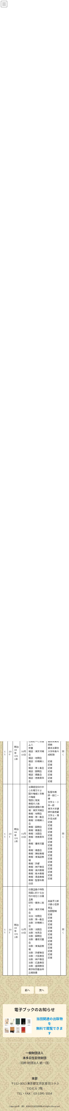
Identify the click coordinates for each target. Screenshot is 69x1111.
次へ (41, 990)
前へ (27, 990)
